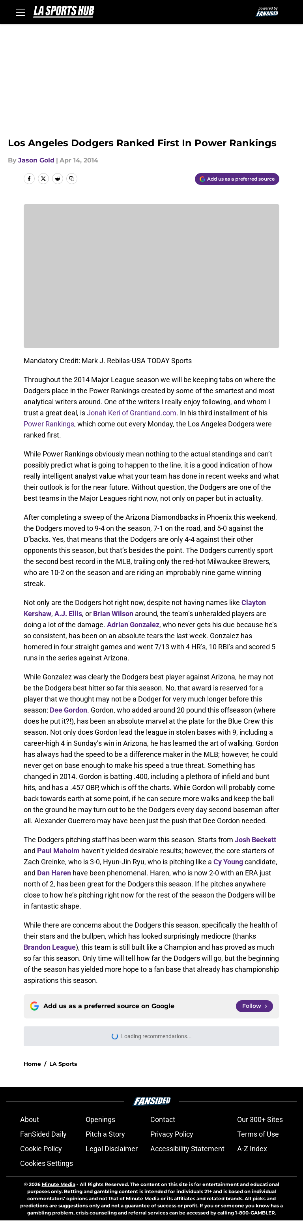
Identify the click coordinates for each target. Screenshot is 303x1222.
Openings (100, 1119)
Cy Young (228, 862)
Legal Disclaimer (112, 1149)
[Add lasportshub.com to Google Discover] (237, 179)
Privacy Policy (171, 1134)
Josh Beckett (255, 839)
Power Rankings (49, 424)
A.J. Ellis (68, 613)
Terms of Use (258, 1134)
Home (32, 1063)
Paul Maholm (58, 851)
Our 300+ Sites (260, 1119)
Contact (162, 1119)
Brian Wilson (113, 613)
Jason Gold (36, 160)
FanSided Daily (43, 1134)
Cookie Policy (41, 1149)
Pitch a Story (105, 1134)
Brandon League (50, 947)
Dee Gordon (68, 710)
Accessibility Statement (187, 1149)
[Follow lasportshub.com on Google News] (254, 1006)
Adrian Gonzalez (133, 624)
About (29, 1119)
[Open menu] (20, 12)
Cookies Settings (46, 1163)
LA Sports (63, 1063)
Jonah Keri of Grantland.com (131, 413)
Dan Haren (54, 873)
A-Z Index (252, 1149)
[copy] (71, 178)
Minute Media (58, 1184)
